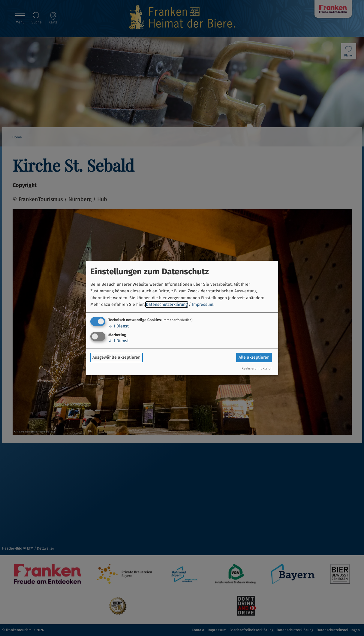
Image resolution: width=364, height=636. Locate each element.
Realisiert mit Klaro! (257, 368)
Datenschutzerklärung (167, 304)
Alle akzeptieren (254, 357)
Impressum (202, 304)
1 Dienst (118, 326)
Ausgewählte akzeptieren (116, 357)
